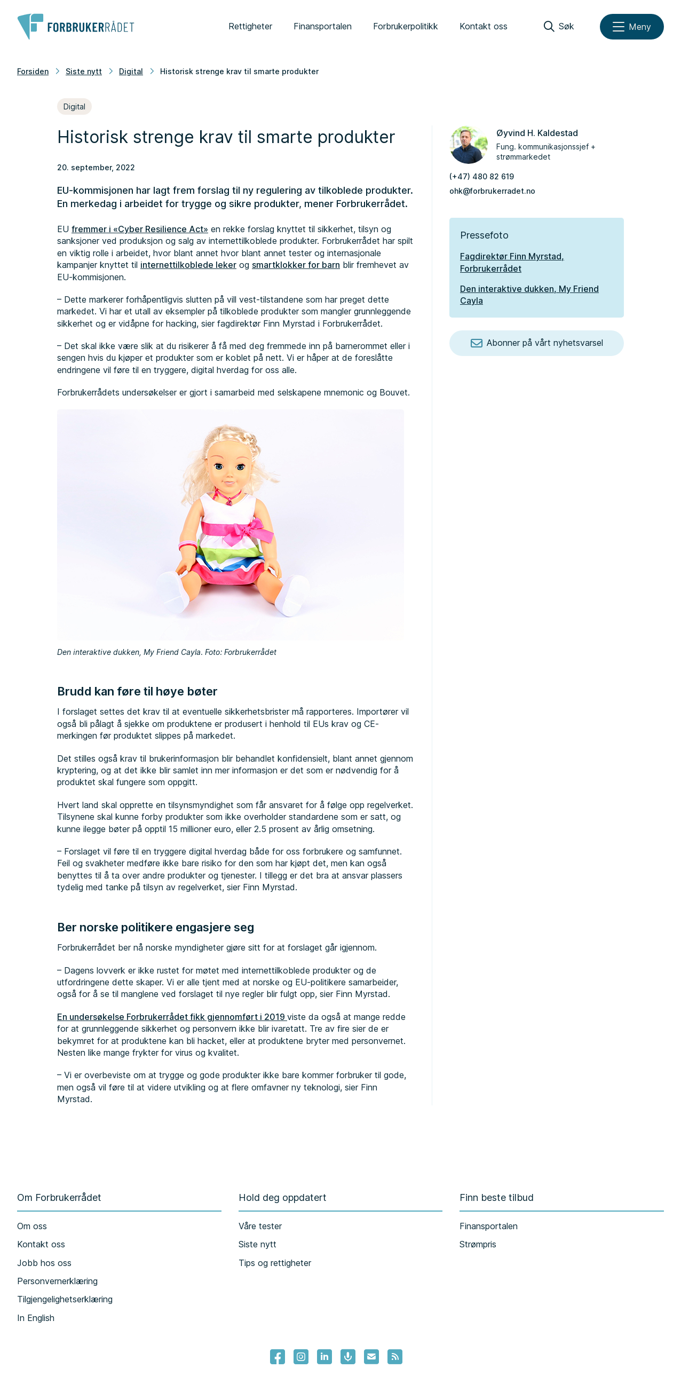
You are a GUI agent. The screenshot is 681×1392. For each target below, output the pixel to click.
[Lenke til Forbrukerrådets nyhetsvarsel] (371, 1356)
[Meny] (632, 26)
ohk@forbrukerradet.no (492, 190)
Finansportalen (323, 26)
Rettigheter (250, 26)
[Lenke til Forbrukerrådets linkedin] (324, 1356)
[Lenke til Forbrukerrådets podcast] (347, 1356)
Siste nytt (84, 71)
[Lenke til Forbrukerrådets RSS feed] (394, 1356)
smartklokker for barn (296, 264)
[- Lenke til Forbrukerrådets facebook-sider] (277, 1356)
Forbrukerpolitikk (405, 26)
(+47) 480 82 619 (481, 176)
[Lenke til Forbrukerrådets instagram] (301, 1356)
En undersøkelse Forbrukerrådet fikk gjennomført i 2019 (172, 1016)
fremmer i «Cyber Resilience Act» (140, 229)
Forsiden (33, 71)
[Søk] (559, 26)
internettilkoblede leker (188, 264)
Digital (131, 71)
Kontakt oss (484, 26)
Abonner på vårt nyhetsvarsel (537, 343)
